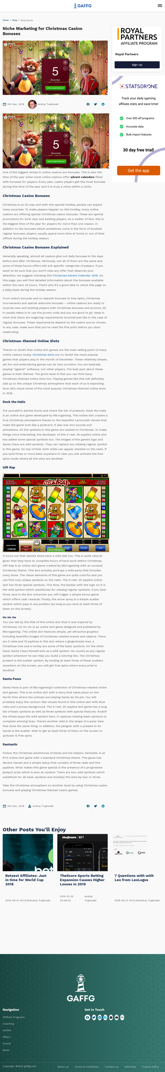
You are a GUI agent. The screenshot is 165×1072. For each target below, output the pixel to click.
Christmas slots (43, 354)
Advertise (130, 1066)
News (6, 1050)
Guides (7, 1030)
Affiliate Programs (14, 1017)
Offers (6, 1037)
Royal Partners (126, 54)
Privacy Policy (150, 1066)
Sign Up (137, 64)
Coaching (8, 1023)
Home (6, 20)
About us (62, 1066)
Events (7, 1043)
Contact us (111, 1066)
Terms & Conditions (87, 1066)
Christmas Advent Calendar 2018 (75, 275)
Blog (14, 20)
